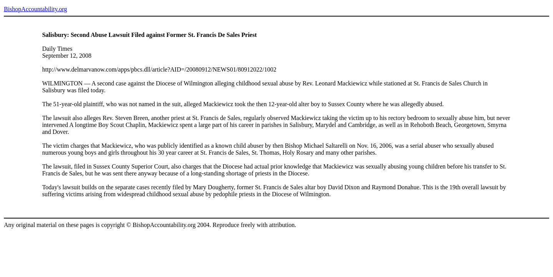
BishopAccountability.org (35, 9)
